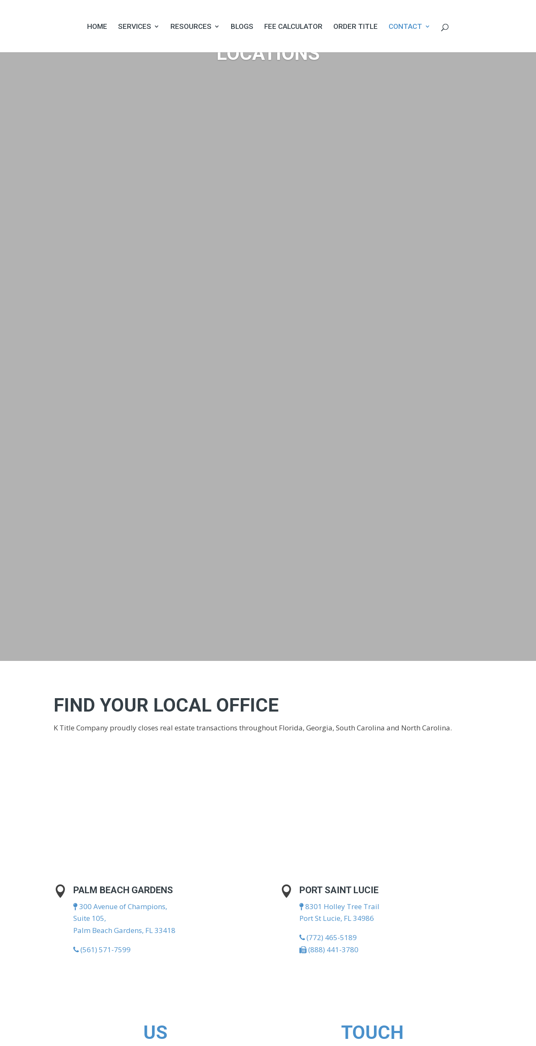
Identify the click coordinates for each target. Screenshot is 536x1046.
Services (134, 27)
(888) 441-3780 (328, 949)
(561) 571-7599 (102, 949)
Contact (405, 27)
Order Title (355, 27)
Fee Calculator (293, 27)
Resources (190, 27)
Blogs (242, 27)
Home (97, 27)
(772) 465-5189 (328, 937)
